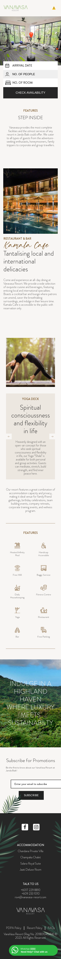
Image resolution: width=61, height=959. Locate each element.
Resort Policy (34, 928)
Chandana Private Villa (30, 851)
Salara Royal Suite (30, 864)
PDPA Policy (13, 928)
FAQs (51, 928)
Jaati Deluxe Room (30, 870)
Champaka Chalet (30, 857)
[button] (55, 8)
